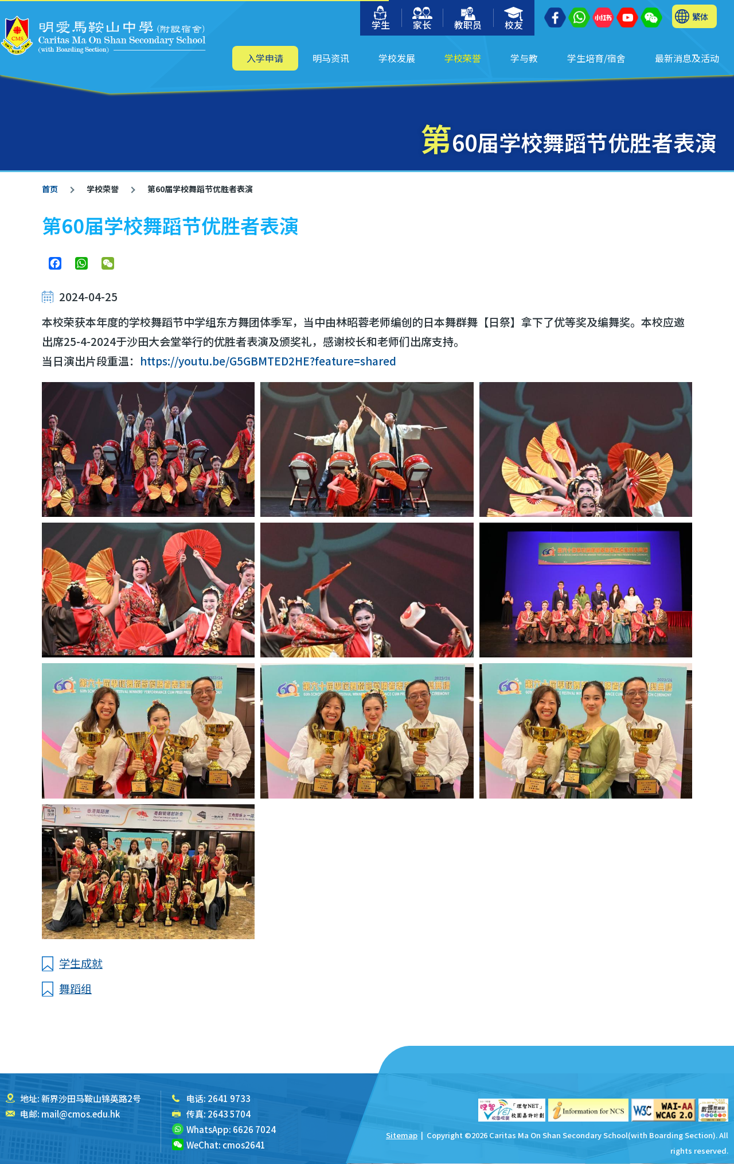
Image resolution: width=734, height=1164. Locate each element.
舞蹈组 (75, 988)
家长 (422, 19)
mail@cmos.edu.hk (80, 1114)
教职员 (468, 19)
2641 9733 (229, 1098)
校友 (514, 19)
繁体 (700, 16)
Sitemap (401, 1135)
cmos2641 (244, 1145)
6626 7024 (254, 1129)
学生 (381, 19)
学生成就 (81, 963)
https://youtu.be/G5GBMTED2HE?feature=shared (268, 360)
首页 (50, 188)
